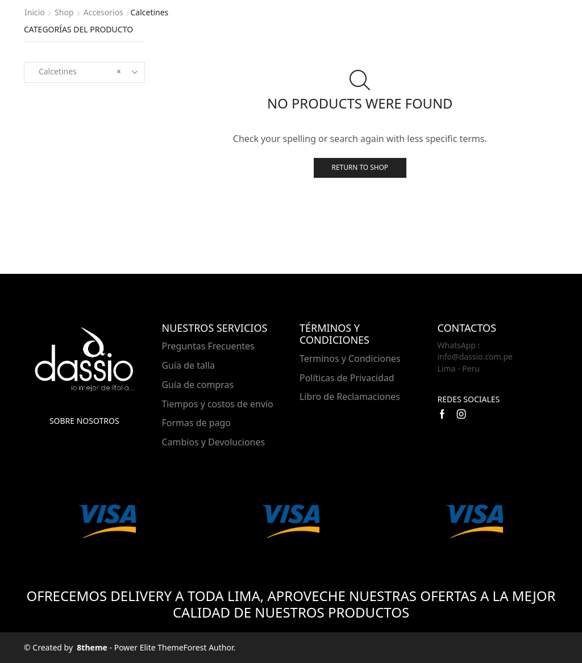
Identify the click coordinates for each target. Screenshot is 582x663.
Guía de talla (188, 365)
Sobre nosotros (84, 420)
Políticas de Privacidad (347, 378)
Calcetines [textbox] (76, 71)
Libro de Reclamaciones (350, 396)
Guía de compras (198, 384)
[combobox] (84, 72)
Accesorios (103, 12)
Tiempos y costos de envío (217, 404)
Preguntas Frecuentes (208, 346)
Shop (64, 12)
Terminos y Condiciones (350, 358)
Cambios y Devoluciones (213, 442)
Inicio (34, 12)
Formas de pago (196, 422)
